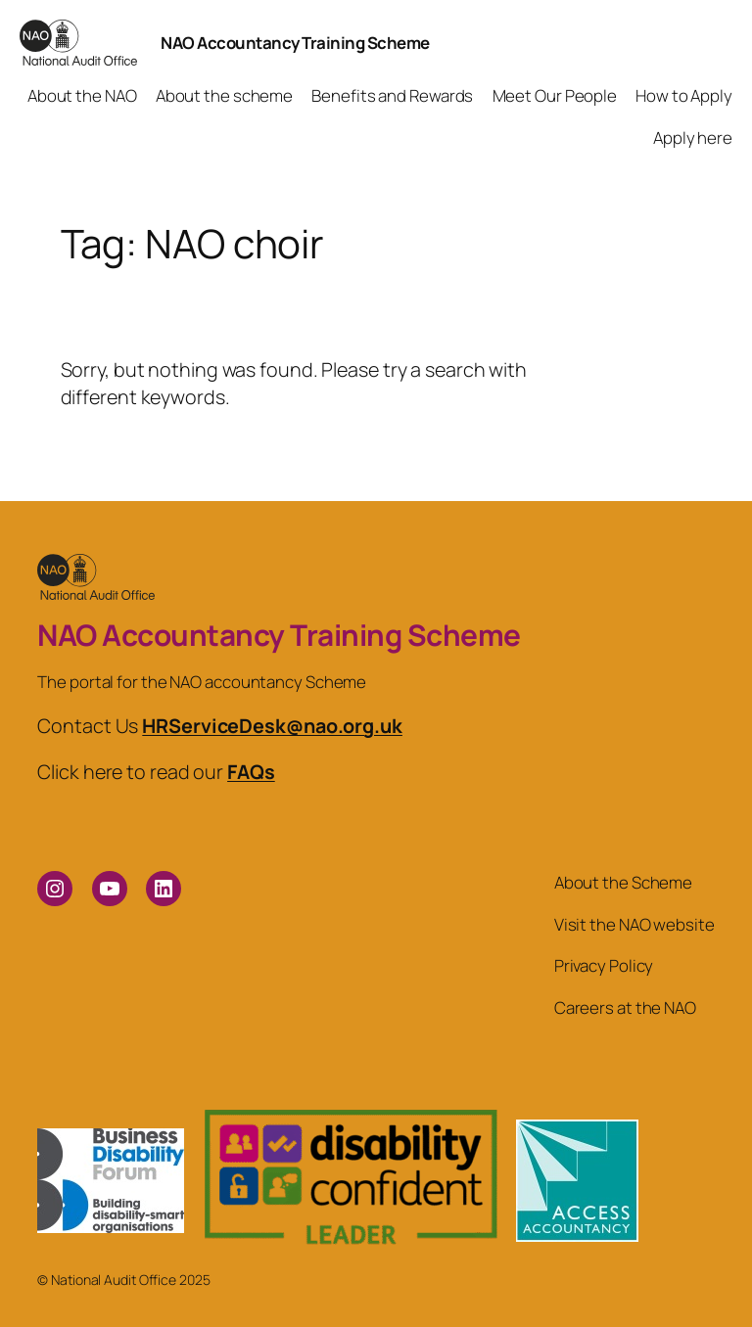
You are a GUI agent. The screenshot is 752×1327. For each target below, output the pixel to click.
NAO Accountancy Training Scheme (295, 42)
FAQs (251, 771)
